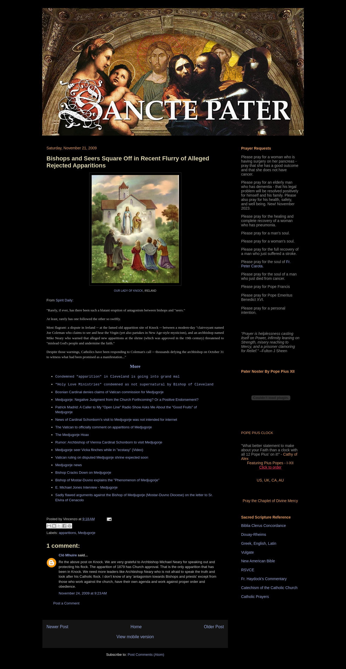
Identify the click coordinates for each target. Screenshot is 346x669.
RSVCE (247, 570)
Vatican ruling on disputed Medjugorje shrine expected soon (101, 457)
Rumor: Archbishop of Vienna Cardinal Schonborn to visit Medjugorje (108, 442)
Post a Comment (66, 603)
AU (281, 480)
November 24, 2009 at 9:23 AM (83, 593)
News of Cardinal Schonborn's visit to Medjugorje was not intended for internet (116, 420)
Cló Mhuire (68, 555)
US (259, 480)
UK (266, 480)
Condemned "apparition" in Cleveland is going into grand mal (117, 376)
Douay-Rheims (253, 534)
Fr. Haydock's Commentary (264, 579)
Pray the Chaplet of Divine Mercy (270, 501)
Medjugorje (86, 533)
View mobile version (135, 636)
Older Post (214, 626)
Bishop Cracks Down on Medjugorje (83, 472)
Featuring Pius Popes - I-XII (270, 463)
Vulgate (247, 552)
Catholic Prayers (255, 596)
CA (274, 480)
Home (136, 626)
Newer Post (57, 626)
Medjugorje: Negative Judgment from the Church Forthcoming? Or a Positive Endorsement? (127, 400)
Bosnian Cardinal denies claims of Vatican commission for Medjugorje (109, 392)
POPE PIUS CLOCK (257, 433)
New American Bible (258, 561)
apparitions (67, 533)
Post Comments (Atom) (146, 655)
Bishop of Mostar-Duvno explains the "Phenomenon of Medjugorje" (107, 480)
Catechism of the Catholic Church (269, 588)
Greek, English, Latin (258, 543)
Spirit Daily (64, 300)
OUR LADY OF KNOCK (128, 290)
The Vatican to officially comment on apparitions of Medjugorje (103, 427)
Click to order (270, 467)
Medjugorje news (68, 465)
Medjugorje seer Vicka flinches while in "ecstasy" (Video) (99, 450)
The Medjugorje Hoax (72, 435)
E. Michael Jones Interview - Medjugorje (86, 487)
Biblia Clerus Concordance (263, 525)
